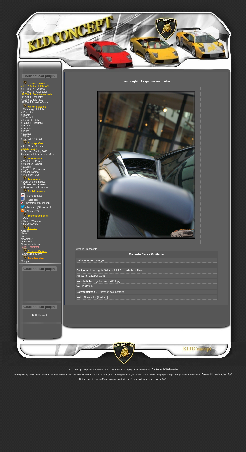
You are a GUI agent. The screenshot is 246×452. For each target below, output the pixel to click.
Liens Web (26, 241)
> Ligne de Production (33, 169)
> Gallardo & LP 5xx (32, 99)
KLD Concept (39, 315)
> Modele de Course (32, 161)
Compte (25, 261)
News (24, 233)
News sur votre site (31, 244)
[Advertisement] (39, 287)
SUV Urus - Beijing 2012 (34, 151)
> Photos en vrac (30, 174)
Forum (24, 236)
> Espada (26, 133)
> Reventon (27, 112)
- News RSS (30, 211)
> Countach (27, 117)
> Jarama (26, 128)
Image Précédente (87, 249)
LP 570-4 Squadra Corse (34, 102)
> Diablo (25, 115)
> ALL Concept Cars (32, 146)
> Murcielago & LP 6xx (33, 109)
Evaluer (102, 297)
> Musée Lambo (30, 172)
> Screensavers (29, 223)
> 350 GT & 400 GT (31, 139)
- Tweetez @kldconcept (36, 207)
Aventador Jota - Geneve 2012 (37, 154)
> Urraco (26, 125)
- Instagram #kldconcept (35, 203)
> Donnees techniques (33, 181)
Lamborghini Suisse (31, 254)
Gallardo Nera (135, 270)
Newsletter (26, 239)
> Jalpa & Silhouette (32, 123)
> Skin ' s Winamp (31, 221)
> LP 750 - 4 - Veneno (33, 89)
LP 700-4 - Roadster (32, 97)
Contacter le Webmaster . (165, 369)
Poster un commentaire (111, 292)
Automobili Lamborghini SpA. (217, 374)
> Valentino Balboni (31, 164)
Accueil (25, 231)
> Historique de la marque (35, 187)
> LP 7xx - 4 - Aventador (34, 91)
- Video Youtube (31, 195)
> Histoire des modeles (33, 184)
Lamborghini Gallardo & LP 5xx (107, 270)
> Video (25, 218)
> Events (26, 166)
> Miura (25, 136)
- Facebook (29, 200)
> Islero (25, 131)
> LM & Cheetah (30, 120)
